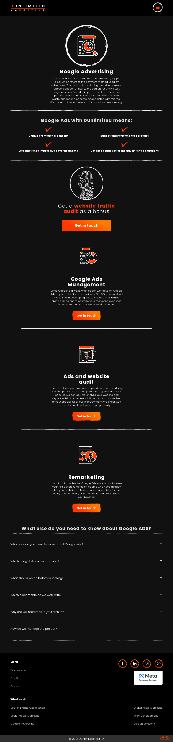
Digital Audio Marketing (148, 708)
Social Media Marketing (25, 716)
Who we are (18, 670)
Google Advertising (22, 723)
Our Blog (15, 678)
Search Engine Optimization (27, 708)
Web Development (146, 716)
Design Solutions (144, 723)
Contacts (16, 686)
